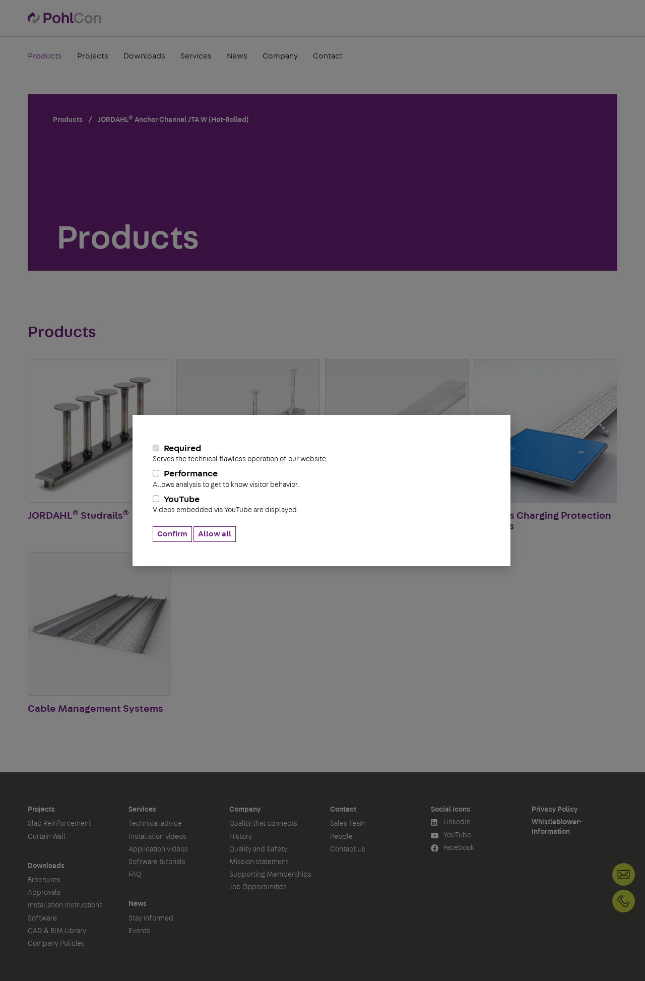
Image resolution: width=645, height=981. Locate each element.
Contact (328, 57)
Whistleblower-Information (557, 827)
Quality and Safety (258, 849)
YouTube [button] (451, 835)
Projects (92, 57)
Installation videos (157, 836)
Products (45, 57)
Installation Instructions (65, 905)
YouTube (321, 504)
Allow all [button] (214, 534)
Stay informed (150, 918)
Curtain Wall (47, 836)
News (237, 57)
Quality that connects (263, 823)
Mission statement (258, 862)
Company (280, 57)
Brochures (44, 880)
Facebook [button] (452, 848)
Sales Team (348, 823)
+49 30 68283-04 (623, 901)
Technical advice (155, 823)
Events (139, 931)
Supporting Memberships (270, 874)
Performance (321, 478)
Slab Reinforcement (59, 823)
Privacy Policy (554, 809)
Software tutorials (156, 862)
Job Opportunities (258, 887)
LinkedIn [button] (451, 822)
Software (42, 918)
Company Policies (56, 943)
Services (196, 57)
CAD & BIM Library (57, 931)
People (341, 836)
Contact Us (347, 849)
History (240, 836)
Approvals (44, 892)
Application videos (158, 849)
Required (321, 453)
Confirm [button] (172, 534)
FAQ (134, 874)
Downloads (144, 57)
